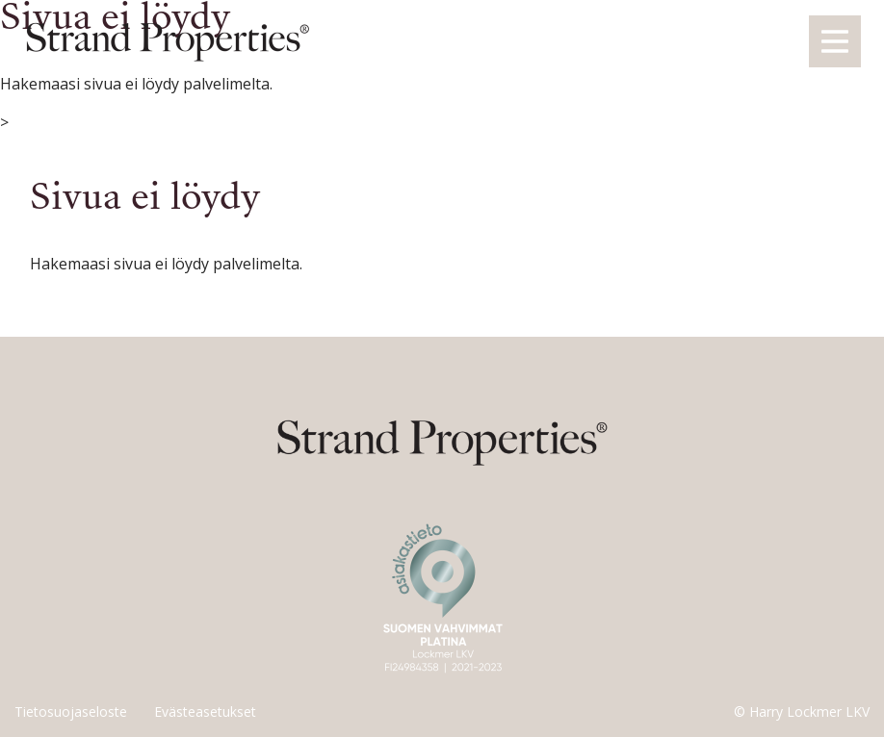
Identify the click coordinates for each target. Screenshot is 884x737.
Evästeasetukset (205, 711)
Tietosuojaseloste (70, 711)
